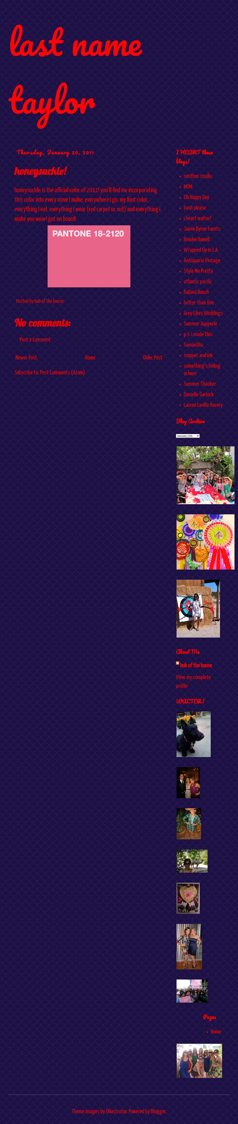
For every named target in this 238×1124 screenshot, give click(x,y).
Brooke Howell (197, 239)
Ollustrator (116, 1111)
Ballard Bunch (196, 292)
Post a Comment (35, 340)
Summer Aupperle (200, 324)
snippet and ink (198, 355)
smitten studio (198, 176)
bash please (195, 208)
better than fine (199, 303)
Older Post (152, 358)
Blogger (158, 1111)
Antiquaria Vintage (202, 261)
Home (90, 358)
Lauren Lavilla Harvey (203, 405)
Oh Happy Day (196, 197)
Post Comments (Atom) (62, 373)
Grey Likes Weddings (203, 313)
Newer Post (26, 358)
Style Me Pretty (198, 271)
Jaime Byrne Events (202, 229)
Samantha (193, 345)
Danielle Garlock (199, 395)
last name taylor (74, 71)
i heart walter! (197, 218)
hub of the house (196, 666)
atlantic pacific (198, 282)
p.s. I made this (198, 334)
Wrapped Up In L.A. (201, 250)
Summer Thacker (200, 384)
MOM (188, 187)
